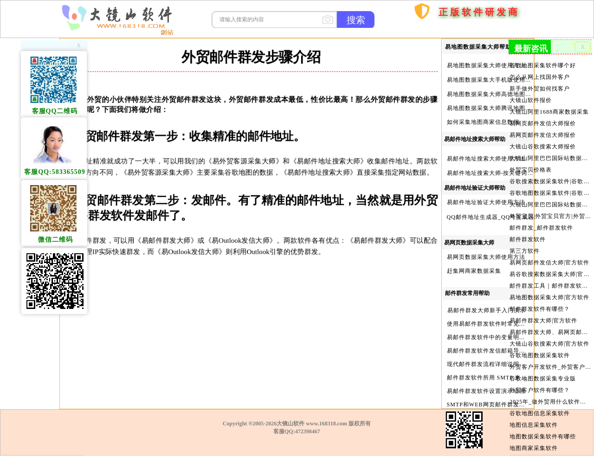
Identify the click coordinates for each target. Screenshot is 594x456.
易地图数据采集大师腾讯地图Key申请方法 (503, 108)
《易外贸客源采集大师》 (234, 161)
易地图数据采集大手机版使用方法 (492, 80)
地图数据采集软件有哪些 (542, 428)
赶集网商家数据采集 (474, 271)
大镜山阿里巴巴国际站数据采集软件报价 (550, 156)
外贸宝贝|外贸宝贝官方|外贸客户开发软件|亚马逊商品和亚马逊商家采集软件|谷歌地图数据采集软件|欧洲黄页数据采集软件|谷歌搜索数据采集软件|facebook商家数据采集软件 (550, 213)
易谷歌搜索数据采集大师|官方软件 (550, 269)
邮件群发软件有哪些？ (539, 304)
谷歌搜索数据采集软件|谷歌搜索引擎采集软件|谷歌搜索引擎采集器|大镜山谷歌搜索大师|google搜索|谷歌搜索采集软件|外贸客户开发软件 (550, 178)
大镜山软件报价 (531, 99)
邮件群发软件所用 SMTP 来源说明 (493, 377)
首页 (399, 56)
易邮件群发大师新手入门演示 (486, 310)
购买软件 (426, 37)
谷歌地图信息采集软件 (539, 406)
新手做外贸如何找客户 (539, 87)
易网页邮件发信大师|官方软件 (549, 258)
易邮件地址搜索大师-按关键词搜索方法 (499, 173)
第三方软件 (525, 247)
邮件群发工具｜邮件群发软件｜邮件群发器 (550, 281)
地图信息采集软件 (534, 417)
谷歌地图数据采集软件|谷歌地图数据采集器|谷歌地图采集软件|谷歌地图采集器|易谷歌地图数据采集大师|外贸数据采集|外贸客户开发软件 (550, 190)
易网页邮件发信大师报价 (542, 122)
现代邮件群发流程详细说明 (483, 364)
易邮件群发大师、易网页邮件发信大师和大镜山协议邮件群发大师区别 (550, 326)
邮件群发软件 (528, 235)
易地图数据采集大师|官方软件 (549, 292)
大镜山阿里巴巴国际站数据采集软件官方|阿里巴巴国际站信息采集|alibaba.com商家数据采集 (550, 201)
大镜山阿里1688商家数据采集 (549, 110)
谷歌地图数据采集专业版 (542, 372)
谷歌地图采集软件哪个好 (542, 65)
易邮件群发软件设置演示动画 (486, 391)
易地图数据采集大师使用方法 (486, 65)
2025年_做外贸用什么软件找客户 (550, 395)
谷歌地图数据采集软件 (539, 349)
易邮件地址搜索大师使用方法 (486, 158)
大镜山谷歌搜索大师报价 (542, 144)
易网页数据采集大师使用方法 (486, 257)
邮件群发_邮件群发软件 (541, 224)
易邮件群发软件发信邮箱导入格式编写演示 (504, 350)
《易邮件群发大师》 (156, 240)
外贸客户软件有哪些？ (539, 383)
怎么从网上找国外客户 (539, 76)
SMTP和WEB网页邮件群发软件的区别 (498, 404)
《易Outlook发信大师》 (230, 240)
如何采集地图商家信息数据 (483, 122)
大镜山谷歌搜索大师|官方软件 (549, 337)
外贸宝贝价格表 (531, 167)
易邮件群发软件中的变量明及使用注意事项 (504, 337)
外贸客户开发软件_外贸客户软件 (550, 360)
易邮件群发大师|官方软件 (543, 315)
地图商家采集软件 (534, 440)
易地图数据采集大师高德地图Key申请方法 (503, 94)
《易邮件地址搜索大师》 (318, 161)
